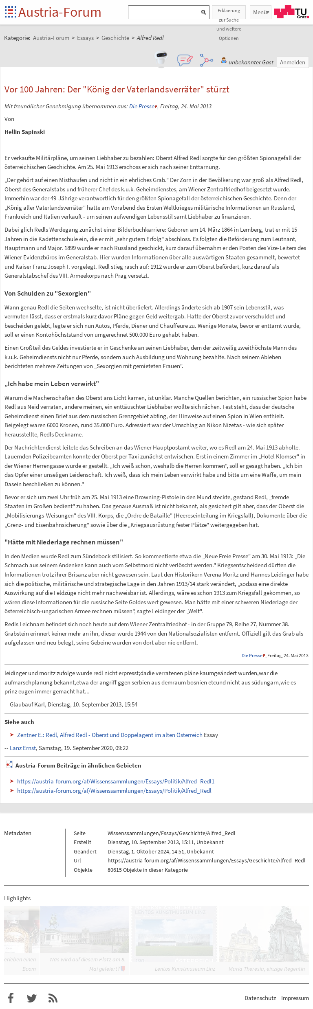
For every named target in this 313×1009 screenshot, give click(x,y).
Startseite (11, 12)
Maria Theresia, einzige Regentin (267, 968)
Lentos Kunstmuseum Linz (185, 968)
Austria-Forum (59, 11)
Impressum (295, 998)
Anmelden (292, 62)
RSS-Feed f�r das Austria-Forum (53, 998)
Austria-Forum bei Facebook (10, 998)
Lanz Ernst (23, 748)
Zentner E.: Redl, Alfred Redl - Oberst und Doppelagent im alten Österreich (110, 735)
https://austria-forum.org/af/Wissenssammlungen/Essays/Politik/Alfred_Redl (114, 790)
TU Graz (291, 11)
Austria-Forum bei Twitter (31, 998)
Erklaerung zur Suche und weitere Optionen (228, 13)
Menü (260, 12)
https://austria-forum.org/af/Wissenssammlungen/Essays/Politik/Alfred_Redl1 (115, 781)
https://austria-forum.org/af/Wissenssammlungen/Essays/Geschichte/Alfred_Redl (207, 860)
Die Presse (141, 106)
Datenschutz (260, 998)
